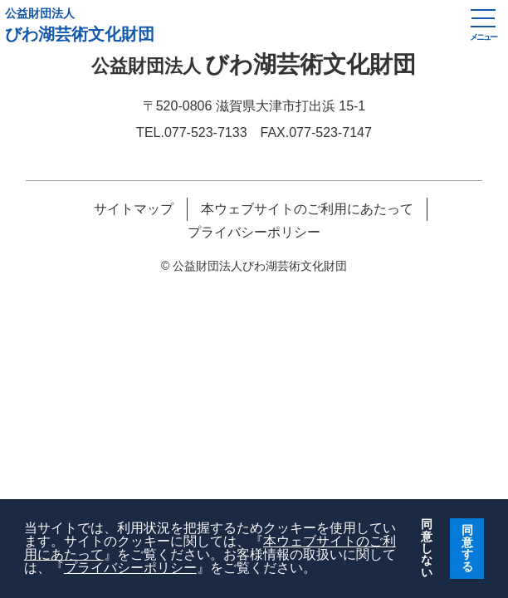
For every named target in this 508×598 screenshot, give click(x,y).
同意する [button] (467, 547)
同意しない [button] (426, 548)
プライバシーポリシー (130, 568)
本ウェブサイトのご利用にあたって (307, 209)
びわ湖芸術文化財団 (229, 24)
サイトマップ (133, 209)
